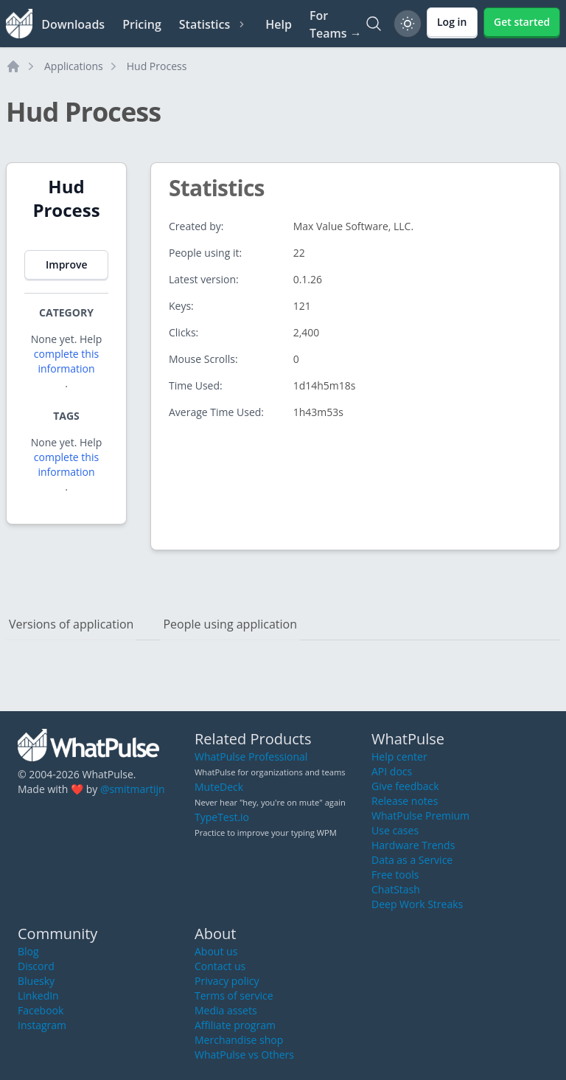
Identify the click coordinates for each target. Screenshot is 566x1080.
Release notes (404, 801)
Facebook (40, 1010)
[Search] (373, 23)
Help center (399, 757)
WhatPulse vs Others (244, 1055)
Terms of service (234, 996)
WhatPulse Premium (420, 816)
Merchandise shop (239, 1040)
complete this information (66, 361)
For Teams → (336, 24)
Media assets (226, 1010)
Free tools (395, 875)
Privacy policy (227, 981)
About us (216, 951)
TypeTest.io (222, 817)
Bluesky (36, 981)
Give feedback (405, 786)
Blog (28, 951)
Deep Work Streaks (417, 904)
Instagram (42, 1025)
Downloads (73, 24)
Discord (36, 966)
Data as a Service (412, 860)
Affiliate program (235, 1025)
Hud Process (157, 66)
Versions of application (71, 624)
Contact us (220, 966)
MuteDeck (219, 787)
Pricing (141, 24)
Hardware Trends (413, 845)
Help (278, 24)
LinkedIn (38, 996)
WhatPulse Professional (251, 757)
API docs (391, 771)
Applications (73, 66)
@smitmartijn (132, 789)
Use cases (395, 830)
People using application (230, 624)
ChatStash (395, 889)
